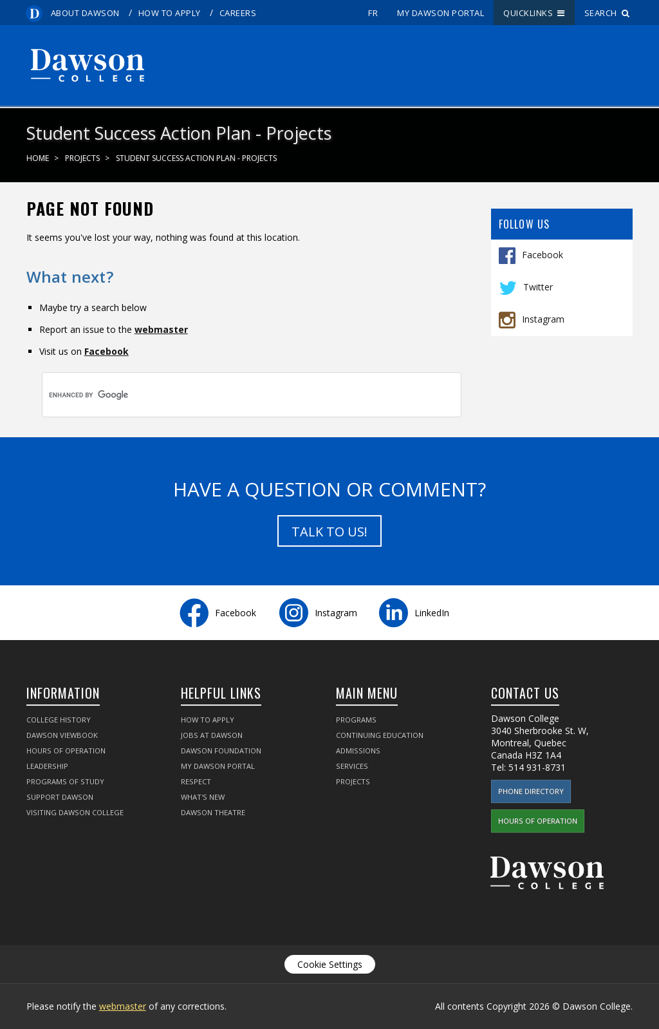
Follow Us (524, 224)
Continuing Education (379, 735)
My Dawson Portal (440, 13)
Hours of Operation (66, 750)
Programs (356, 719)
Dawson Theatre (213, 812)
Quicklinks (534, 13)
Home (37, 158)
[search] (230, 394)
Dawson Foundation (221, 750)
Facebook (542, 254)
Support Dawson (59, 797)
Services (352, 766)
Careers (238, 13)
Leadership (47, 766)
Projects (82, 158)
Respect (196, 781)
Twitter (538, 286)
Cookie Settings (329, 964)
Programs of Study (65, 781)
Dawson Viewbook (62, 735)
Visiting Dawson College (75, 812)
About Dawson (85, 13)
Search (607, 13)
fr (373, 13)
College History (58, 719)
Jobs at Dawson (212, 735)
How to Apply (169, 13)
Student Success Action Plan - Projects (196, 158)
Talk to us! (329, 531)
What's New (203, 797)
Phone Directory (531, 791)
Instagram (543, 318)
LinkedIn (431, 613)
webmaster (161, 329)
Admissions (358, 750)
